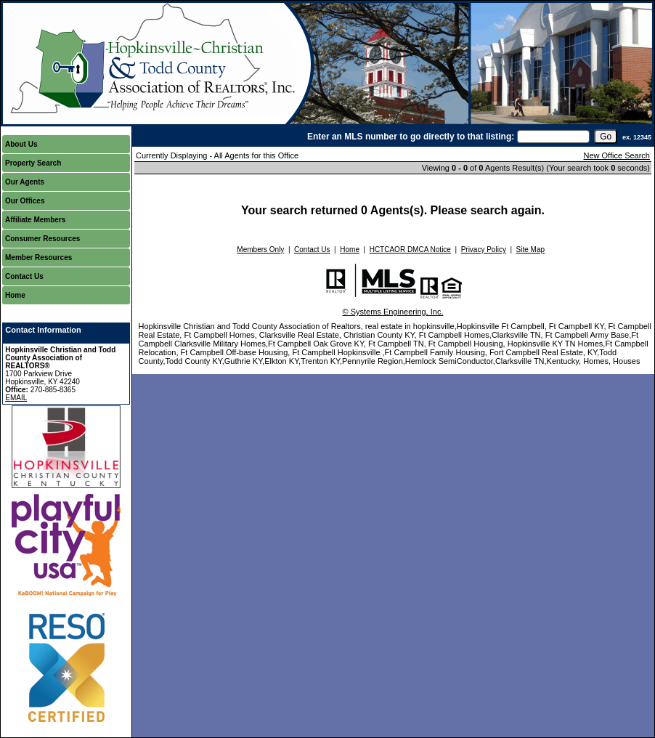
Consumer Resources (42, 239)
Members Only (260, 250)
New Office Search (616, 155)
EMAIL (16, 398)
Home (15, 295)
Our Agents (24, 182)
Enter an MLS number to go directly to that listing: (410, 136)
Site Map (530, 250)
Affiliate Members (35, 220)
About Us (21, 144)
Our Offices (24, 201)
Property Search (33, 163)
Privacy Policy (483, 250)
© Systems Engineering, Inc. (393, 311)
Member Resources (38, 257)
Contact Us (24, 276)
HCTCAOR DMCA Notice (410, 250)
